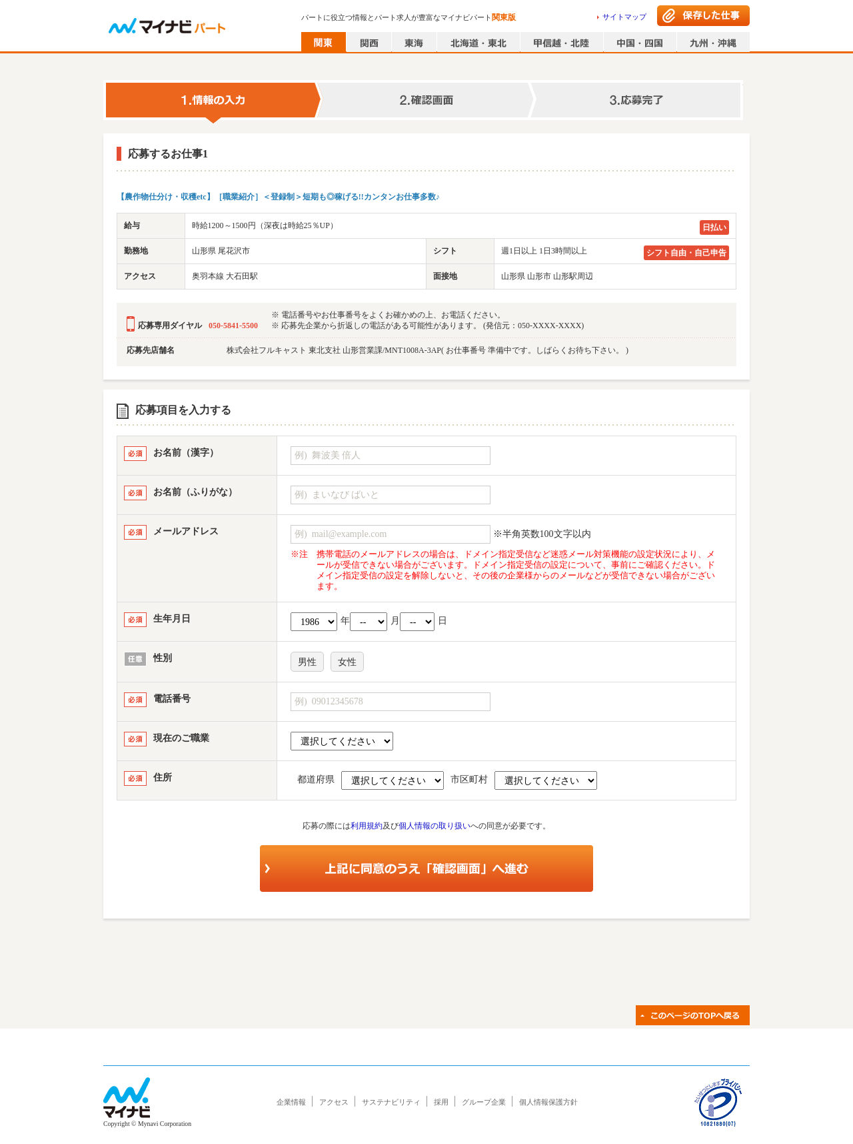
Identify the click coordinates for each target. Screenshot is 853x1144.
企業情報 (291, 1102)
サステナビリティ (391, 1102)
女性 (347, 662)
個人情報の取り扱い (434, 825)
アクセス (334, 1102)
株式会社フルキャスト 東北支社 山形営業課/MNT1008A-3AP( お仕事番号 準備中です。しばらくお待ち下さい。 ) (427, 350)
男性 (307, 662)
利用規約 (367, 825)
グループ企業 (484, 1102)
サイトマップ (624, 17)
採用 (441, 1102)
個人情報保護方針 (548, 1102)
